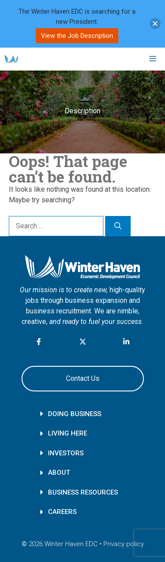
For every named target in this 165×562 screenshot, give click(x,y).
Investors (66, 453)
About (59, 472)
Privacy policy (123, 544)
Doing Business (74, 414)
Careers (62, 512)
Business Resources (83, 492)
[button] (155, 23)
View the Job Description (77, 36)
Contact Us (82, 378)
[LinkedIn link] (126, 341)
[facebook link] (39, 343)
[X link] (82, 341)
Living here (67, 433)
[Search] (118, 226)
